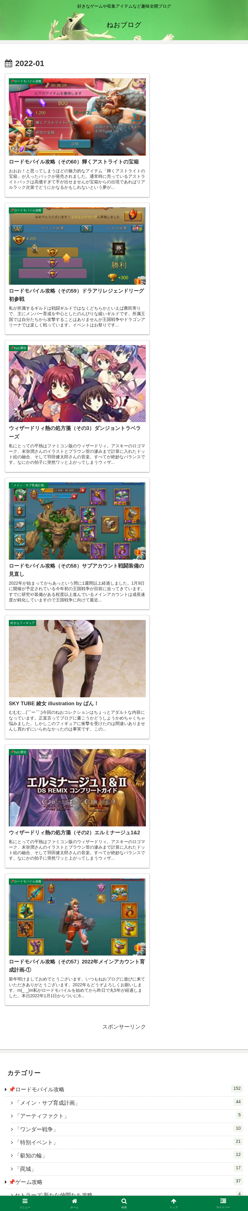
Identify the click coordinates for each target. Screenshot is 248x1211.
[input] (124, 885)
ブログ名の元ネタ (205, 1191)
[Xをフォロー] (119, 1121)
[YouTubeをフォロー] (129, 1121)
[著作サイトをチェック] (109, 1121)
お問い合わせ (124, 1191)
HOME (43, 1191)
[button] (237, 884)
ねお (124, 1011)
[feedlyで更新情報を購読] (139, 1121)
